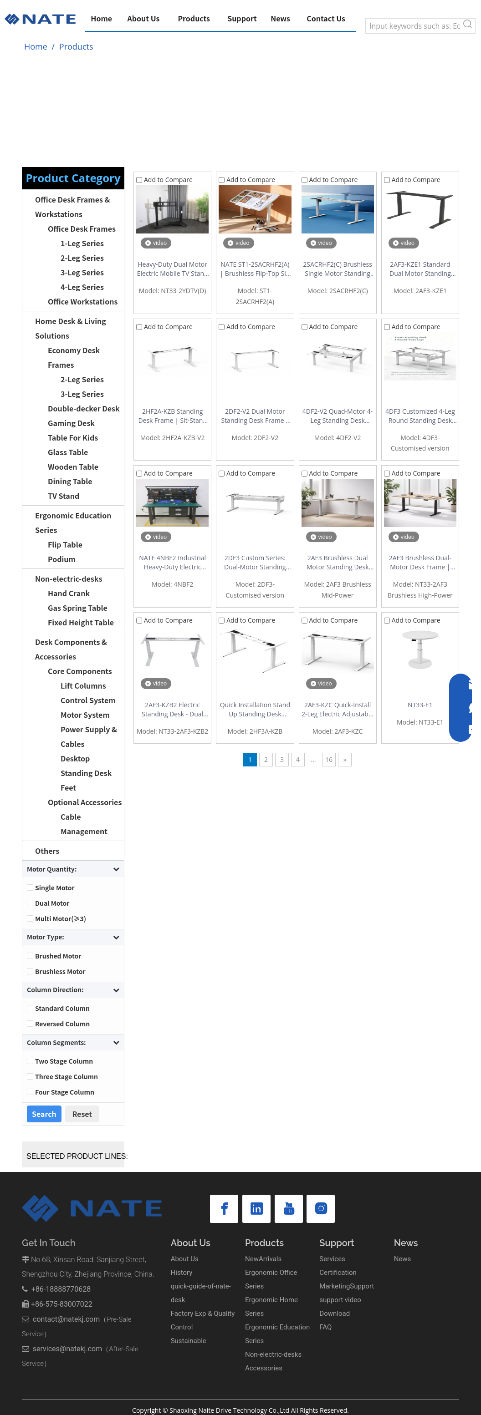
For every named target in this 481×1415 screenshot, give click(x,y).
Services (332, 1259)
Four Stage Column (64, 1092)
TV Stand (63, 495)
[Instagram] (290, 1209)
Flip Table (65, 544)
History (182, 1272)
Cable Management (84, 824)
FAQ (325, 1327)
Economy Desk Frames (74, 357)
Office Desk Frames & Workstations (72, 206)
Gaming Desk (71, 422)
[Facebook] (220, 1209)
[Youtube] (267, 1209)
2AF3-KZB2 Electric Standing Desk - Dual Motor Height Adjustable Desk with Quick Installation (172, 709)
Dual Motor (52, 903)
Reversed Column (62, 1023)
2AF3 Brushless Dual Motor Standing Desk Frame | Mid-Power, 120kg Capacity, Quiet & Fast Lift (337, 562)
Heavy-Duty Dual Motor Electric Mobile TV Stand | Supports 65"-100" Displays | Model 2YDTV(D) (172, 269)
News (402, 1259)
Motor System (85, 714)
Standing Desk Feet (86, 780)
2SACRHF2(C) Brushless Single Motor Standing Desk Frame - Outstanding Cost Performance (337, 269)
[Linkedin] (243, 1209)
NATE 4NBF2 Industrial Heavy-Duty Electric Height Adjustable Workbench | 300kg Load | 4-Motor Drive (172, 562)
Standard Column (62, 1008)
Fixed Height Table (81, 622)
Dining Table (70, 481)
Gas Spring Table (77, 607)
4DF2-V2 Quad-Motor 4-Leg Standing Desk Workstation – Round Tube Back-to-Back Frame (337, 416)
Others (47, 850)
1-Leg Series (82, 243)
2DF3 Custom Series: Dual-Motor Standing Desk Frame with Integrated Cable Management (255, 562)
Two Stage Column (64, 1061)
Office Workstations (83, 301)
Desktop (75, 758)
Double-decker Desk (84, 408)
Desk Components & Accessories (71, 649)
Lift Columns (83, 685)
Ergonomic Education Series (73, 522)
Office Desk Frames (82, 228)
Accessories (263, 1368)
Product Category (73, 177)
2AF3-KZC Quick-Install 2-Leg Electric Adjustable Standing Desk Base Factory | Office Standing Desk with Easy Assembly (338, 709)
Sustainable (188, 1341)
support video (340, 1300)
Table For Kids (73, 437)
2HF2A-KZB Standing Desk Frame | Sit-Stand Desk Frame (172, 416)
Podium (62, 558)
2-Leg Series (82, 257)
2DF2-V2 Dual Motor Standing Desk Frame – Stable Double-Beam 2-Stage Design (255, 416)
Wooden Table (73, 466)
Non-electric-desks (68, 578)
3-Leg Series (82, 272)
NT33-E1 (420, 704)
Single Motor (55, 887)
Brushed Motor (58, 956)
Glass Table (68, 451)
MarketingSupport (346, 1286)
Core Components (80, 670)
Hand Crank (69, 593)
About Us (185, 1259)
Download (334, 1313)
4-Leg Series (82, 286)
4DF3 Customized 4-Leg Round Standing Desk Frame (420, 416)
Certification (337, 1272)
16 (329, 759)
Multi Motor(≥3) (60, 918)
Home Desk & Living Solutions (70, 328)
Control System (88, 700)
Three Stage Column (66, 1076)
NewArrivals (263, 1259)
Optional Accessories (85, 801)
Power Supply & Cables (89, 736)
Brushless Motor (60, 971)
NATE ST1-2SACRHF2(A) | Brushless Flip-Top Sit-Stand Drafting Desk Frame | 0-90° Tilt (255, 269)
